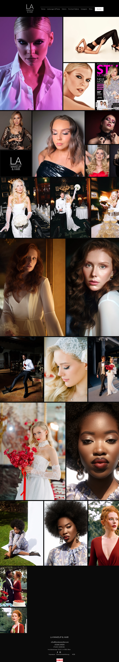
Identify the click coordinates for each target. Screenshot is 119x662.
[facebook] (57, 652)
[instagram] (60, 652)
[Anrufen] (99, 9)
